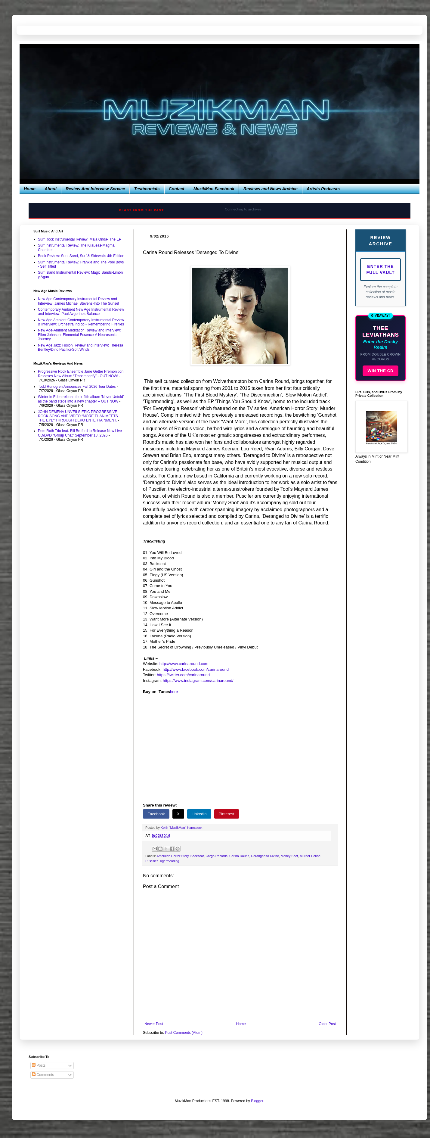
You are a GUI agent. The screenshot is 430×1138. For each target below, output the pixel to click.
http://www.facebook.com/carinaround (195, 669)
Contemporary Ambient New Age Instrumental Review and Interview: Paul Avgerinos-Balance (81, 311)
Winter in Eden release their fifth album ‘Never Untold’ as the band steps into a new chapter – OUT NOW (81, 399)
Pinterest (226, 814)
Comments (43, 1075)
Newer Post (153, 1024)
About (51, 188)
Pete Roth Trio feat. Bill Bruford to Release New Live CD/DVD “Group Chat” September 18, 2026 (80, 433)
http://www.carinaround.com (184, 663)
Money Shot (289, 856)
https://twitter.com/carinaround (183, 675)
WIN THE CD (381, 370)
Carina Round (239, 856)
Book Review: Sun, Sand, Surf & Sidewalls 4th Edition (81, 256)
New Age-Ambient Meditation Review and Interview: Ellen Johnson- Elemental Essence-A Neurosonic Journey (79, 334)
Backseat (197, 856)
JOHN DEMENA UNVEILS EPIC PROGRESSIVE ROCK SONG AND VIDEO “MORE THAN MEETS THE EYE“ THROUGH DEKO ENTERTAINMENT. (78, 416)
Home (30, 188)
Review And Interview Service (95, 188)
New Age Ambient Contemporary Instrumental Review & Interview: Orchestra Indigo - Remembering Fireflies (81, 322)
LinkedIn (199, 814)
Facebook (156, 814)
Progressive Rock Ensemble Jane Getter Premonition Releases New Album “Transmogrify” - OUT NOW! (80, 373)
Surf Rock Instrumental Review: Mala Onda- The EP (79, 239)
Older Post (327, 1024)
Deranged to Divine (265, 856)
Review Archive (380, 240)
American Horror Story (172, 856)
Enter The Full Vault (381, 269)
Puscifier (151, 861)
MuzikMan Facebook (213, 188)
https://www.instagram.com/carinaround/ (198, 680)
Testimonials (146, 188)
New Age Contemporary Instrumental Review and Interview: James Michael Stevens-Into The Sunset (78, 301)
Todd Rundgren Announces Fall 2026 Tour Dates (77, 386)
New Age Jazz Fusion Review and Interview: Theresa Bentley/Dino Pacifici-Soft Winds (80, 347)
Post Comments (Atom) (184, 1033)
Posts (38, 1065)
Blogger (257, 1101)
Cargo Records (216, 856)
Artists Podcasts (323, 188)
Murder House (310, 856)
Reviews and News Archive (270, 188)
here (174, 691)
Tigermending (169, 861)
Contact (176, 188)
